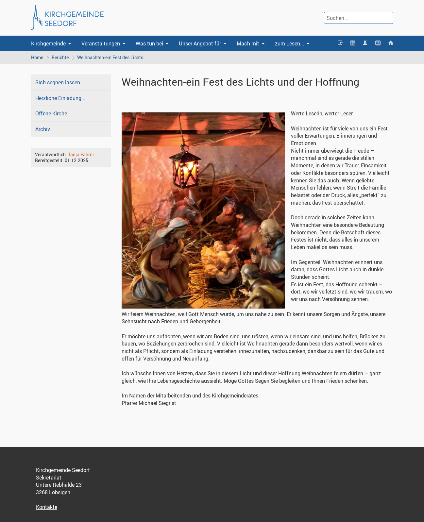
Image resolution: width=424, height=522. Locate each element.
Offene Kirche (51, 113)
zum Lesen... (289, 43)
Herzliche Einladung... (60, 98)
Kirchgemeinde (48, 43)
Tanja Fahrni (81, 154)
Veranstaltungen (100, 43)
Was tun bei (149, 43)
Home (37, 57)
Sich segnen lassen (57, 82)
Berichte (60, 57)
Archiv (42, 129)
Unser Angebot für (200, 43)
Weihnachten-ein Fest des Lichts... (112, 57)
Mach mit (248, 43)
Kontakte (46, 507)
